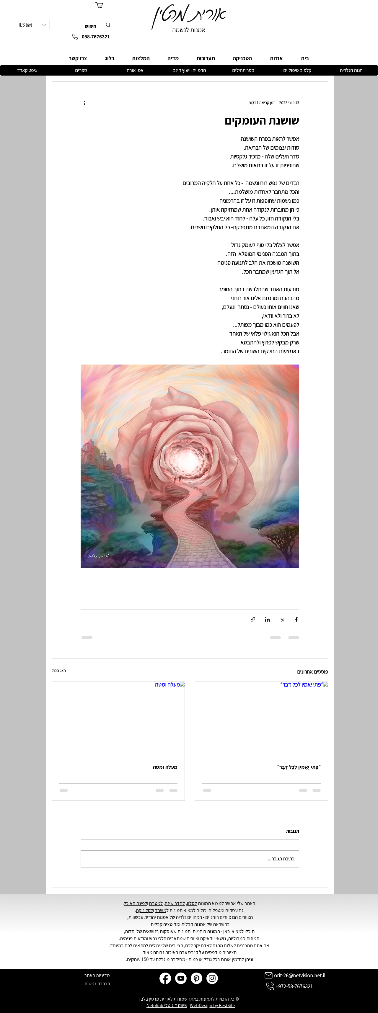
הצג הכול (59, 670)
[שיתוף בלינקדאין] (267, 619)
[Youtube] (181, 978)
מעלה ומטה (165, 767)
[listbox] (32, 25)
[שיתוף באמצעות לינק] (253, 619)
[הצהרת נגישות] (97, 983)
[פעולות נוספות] (84, 103)
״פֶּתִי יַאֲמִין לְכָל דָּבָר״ (299, 767)
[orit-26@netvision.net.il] (294, 975)
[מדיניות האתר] (97, 975)
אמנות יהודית (156, 917)
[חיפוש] (94, 26)
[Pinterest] (196, 978)
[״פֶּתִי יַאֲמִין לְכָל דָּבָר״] (261, 719)
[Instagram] (212, 978)
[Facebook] (165, 978)
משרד (160, 910)
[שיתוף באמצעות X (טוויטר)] (282, 619)
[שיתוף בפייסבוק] (296, 619)
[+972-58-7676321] (288, 986)
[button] (32, 25)
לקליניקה (144, 910)
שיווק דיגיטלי (175, 1005)
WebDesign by (204, 1005)
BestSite (227, 1005)
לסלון (192, 903)
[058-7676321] (84, 37)
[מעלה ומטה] (118, 719)
